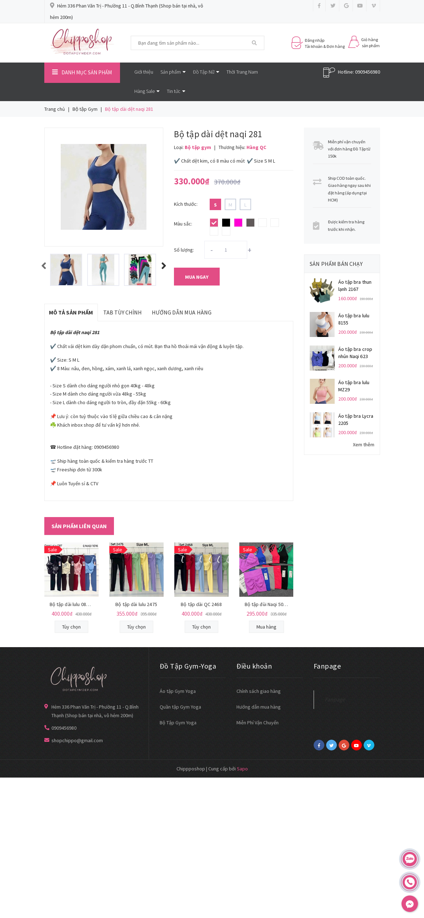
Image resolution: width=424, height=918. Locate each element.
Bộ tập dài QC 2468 (201, 604)
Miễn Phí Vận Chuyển (257, 722)
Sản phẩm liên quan (79, 526)
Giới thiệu (143, 72)
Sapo (242, 768)
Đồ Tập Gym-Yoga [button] (188, 665)
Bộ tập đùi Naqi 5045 (267, 604)
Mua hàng (266, 627)
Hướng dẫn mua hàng (258, 707)
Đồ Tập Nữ (206, 72)
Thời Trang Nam (242, 72)
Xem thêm (363, 444)
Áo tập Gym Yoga (178, 691)
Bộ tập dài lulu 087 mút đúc (79, 604)
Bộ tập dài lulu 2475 (136, 604)
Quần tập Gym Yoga (180, 707)
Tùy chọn (71, 627)
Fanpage (335, 699)
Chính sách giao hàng (258, 691)
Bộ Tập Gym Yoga (178, 722)
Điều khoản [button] (254, 665)
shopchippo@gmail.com (77, 740)
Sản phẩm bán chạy (336, 263)
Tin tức (176, 91)
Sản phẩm (173, 72)
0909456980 (367, 72)
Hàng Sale (147, 91)
